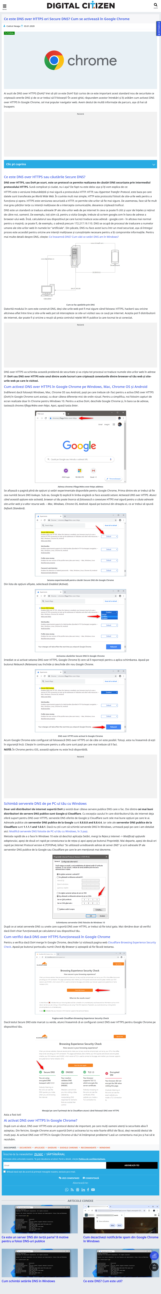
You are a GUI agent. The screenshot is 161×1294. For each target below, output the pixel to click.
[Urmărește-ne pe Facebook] (88, 1190)
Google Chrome (69, 1147)
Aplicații (39, 1147)
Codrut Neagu (13, 26)
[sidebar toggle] (4, 7)
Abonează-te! (131, 1165)
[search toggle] (155, 6)
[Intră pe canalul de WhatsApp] (67, 1190)
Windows (104, 1147)
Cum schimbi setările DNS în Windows (28, 1281)
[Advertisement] (80, 135)
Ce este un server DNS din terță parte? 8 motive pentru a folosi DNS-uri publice (35, 1239)
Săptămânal (55, 1154)
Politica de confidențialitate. (92, 1159)
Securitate (25, 1147)
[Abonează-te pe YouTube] (93, 1190)
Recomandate (88, 1147)
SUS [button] (154, 1268)
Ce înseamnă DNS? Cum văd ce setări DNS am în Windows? (84, 236)
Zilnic (38, 1154)
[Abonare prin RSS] (72, 1190)
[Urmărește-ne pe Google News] (77, 1190)
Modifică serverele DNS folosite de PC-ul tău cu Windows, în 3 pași (48, 831)
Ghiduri (52, 1147)
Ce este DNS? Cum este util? (102, 1281)
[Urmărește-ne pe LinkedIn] (83, 1190)
